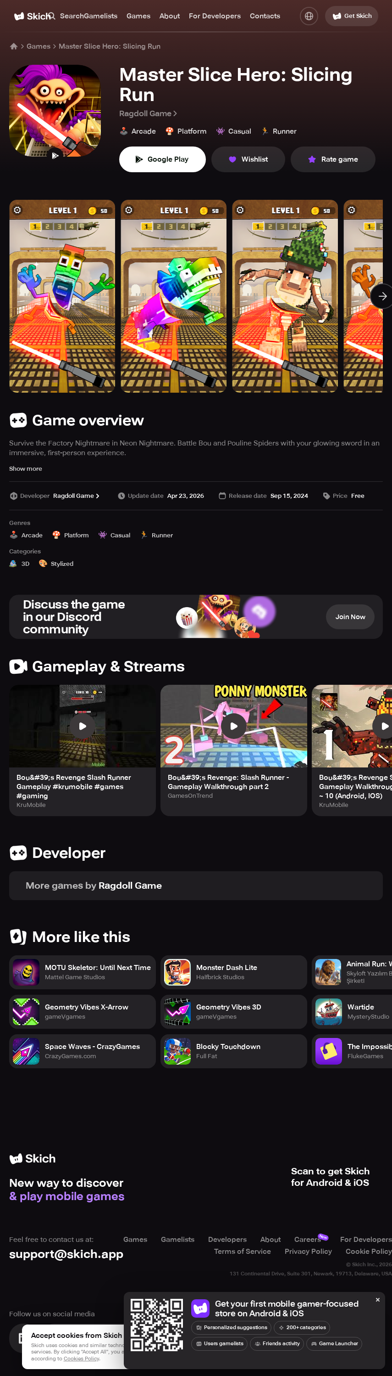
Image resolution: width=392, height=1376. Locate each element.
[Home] (32, 16)
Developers (227, 1239)
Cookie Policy (369, 1251)
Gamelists (100, 16)
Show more (25, 468)
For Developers (215, 16)
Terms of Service (242, 1251)
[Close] (378, 1300)
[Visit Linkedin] (24, 1338)
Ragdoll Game (149, 113)
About (170, 16)
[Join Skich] (102, 1338)
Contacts (265, 16)
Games (138, 16)
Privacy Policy (308, 1251)
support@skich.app (66, 1254)
